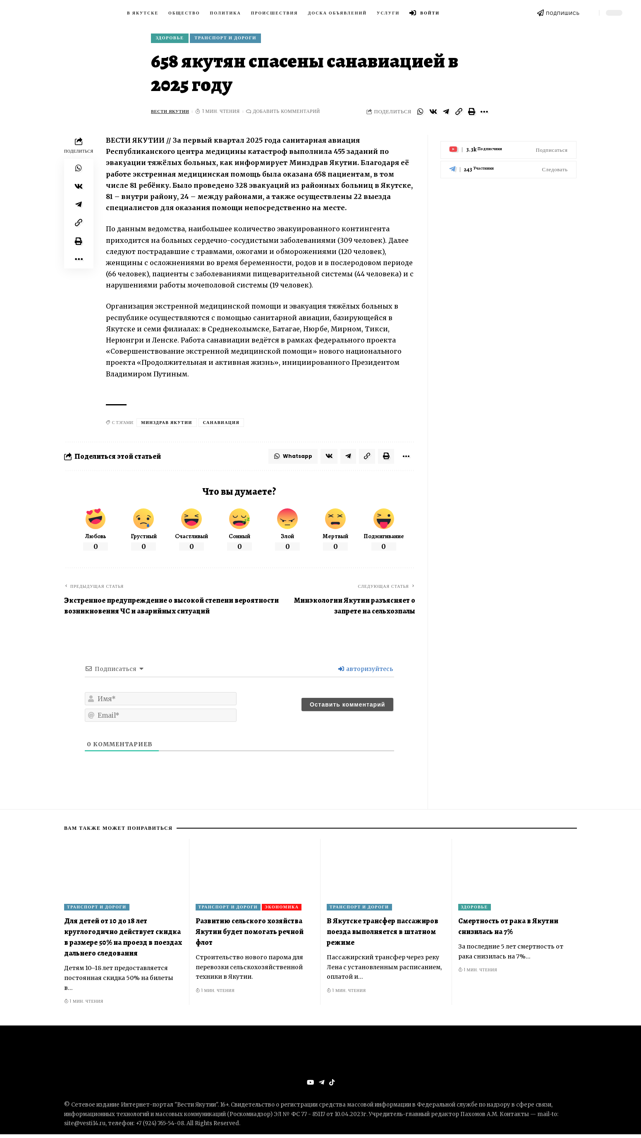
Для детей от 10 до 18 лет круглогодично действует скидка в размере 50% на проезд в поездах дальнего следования (123, 940)
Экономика (282, 910)
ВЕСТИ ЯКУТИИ (171, 113)
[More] (484, 113)
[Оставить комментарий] (347, 708)
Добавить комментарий (289, 113)
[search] (589, 13)
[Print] (471, 113)
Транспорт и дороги (232, 39)
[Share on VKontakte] (433, 113)
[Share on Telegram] (446, 113)
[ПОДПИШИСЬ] (540, 13)
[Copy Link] (458, 113)
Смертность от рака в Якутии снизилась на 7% (508, 929)
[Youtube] (508, 146)
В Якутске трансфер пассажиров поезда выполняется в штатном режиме (382, 935)
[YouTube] (310, 1086)
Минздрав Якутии (166, 425)
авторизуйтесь (365, 672)
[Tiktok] (332, 1086)
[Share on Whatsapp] (420, 113)
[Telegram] (508, 165)
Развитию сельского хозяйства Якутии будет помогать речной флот (250, 935)
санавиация (221, 425)
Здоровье (172, 39)
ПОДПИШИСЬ (563, 13)
